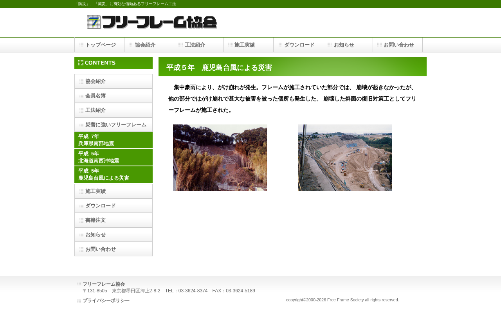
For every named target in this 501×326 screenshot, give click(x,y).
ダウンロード (100, 206)
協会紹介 (95, 81)
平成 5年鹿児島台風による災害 (103, 174)
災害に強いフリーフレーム (115, 125)
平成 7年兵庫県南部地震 (96, 140)
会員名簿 (95, 96)
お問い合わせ (100, 249)
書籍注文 (95, 220)
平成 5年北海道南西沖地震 (98, 157)
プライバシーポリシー (106, 300)
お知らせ (95, 235)
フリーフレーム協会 (152, 22)
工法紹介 (95, 110)
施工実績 (95, 191)
